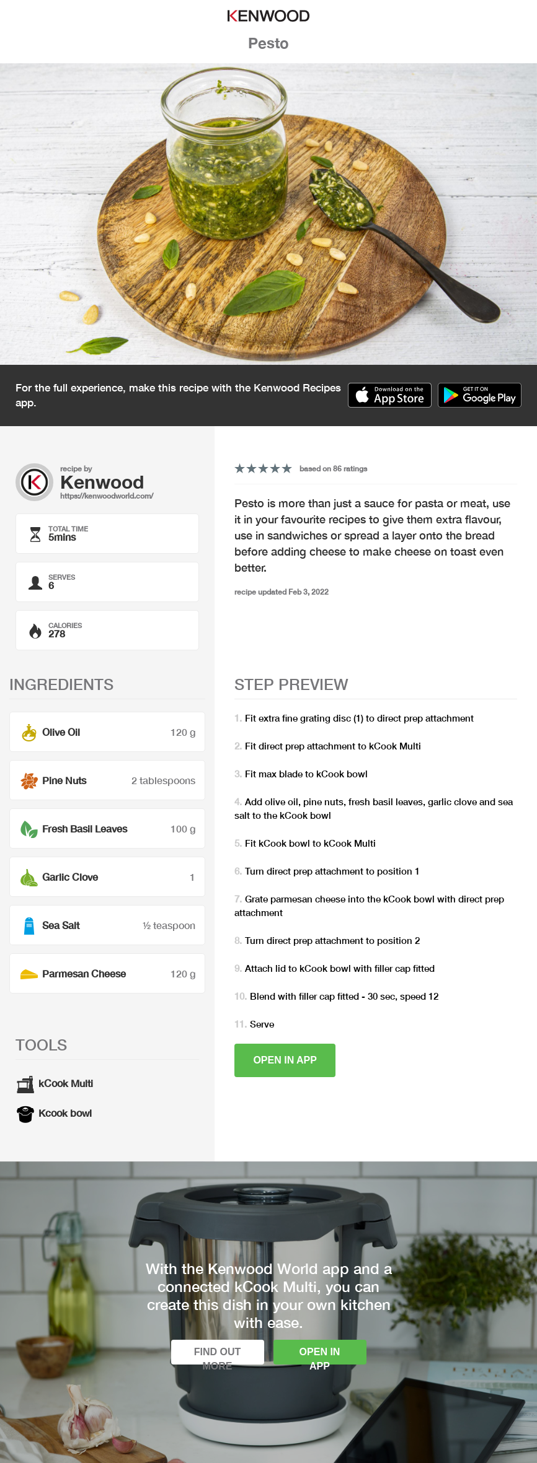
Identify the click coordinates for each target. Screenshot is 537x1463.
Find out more (217, 1356)
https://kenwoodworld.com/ (106, 495)
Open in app (285, 1060)
